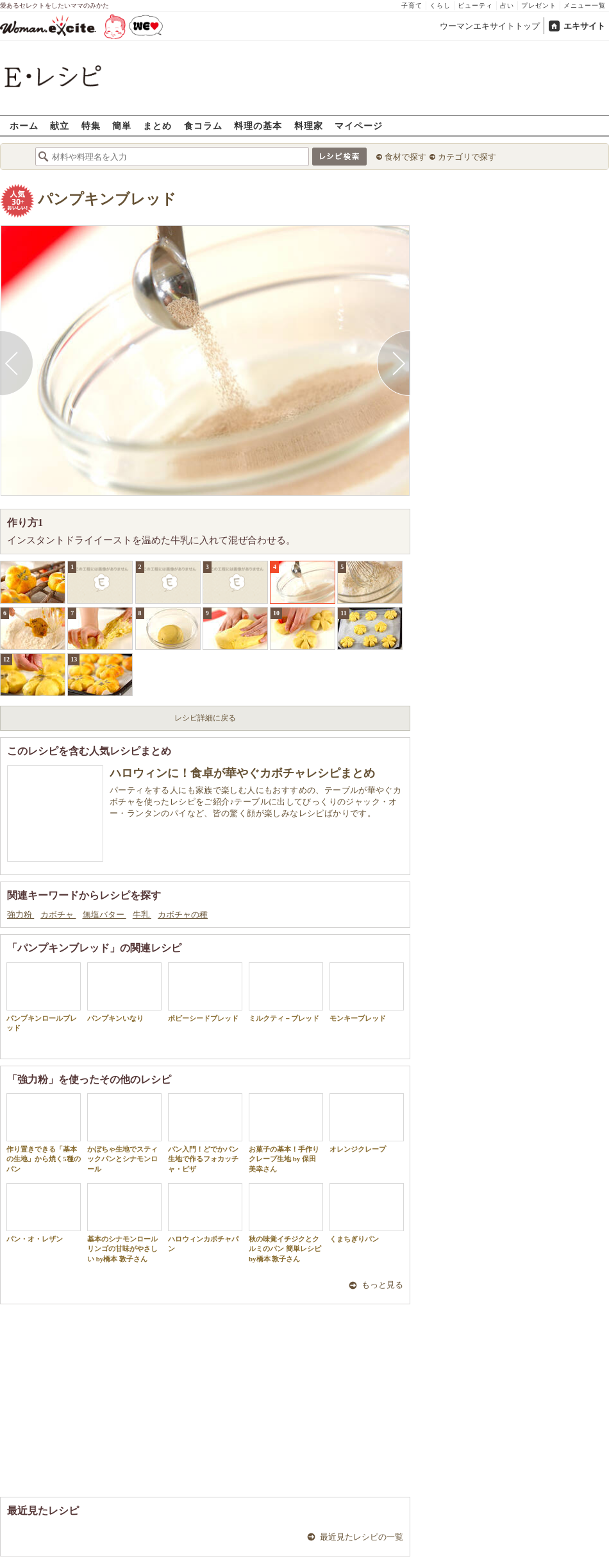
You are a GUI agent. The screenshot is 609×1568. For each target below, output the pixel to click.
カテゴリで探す (467, 157)
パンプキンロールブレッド (43, 997)
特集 (91, 125)
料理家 (308, 125)
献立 (59, 125)
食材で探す (405, 157)
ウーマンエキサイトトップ (490, 26)
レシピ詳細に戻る (205, 717)
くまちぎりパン (367, 1213)
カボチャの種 (183, 914)
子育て (411, 5)
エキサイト (584, 26)
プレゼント (538, 5)
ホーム (24, 125)
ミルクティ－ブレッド (286, 992)
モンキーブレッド (367, 992)
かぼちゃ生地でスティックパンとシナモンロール (124, 1133)
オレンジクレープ (367, 1123)
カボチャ (58, 914)
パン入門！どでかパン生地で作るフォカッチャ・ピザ (205, 1133)
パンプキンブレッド (107, 199)
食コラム (203, 125)
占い (507, 5)
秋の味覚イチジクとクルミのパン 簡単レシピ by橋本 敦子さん (286, 1223)
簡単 (121, 125)
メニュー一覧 (584, 5)
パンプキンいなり (124, 992)
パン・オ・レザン (43, 1213)
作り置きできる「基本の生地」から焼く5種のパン (43, 1133)
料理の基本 (258, 125)
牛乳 (142, 914)
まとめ (157, 125)
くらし (440, 5)
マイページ (359, 125)
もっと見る (382, 1285)
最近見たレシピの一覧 (361, 1537)
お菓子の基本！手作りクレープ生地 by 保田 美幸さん (286, 1133)
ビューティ (475, 5)
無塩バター (104, 914)
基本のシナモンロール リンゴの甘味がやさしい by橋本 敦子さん (124, 1223)
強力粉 (20, 914)
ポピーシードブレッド (205, 992)
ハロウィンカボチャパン (205, 1217)
